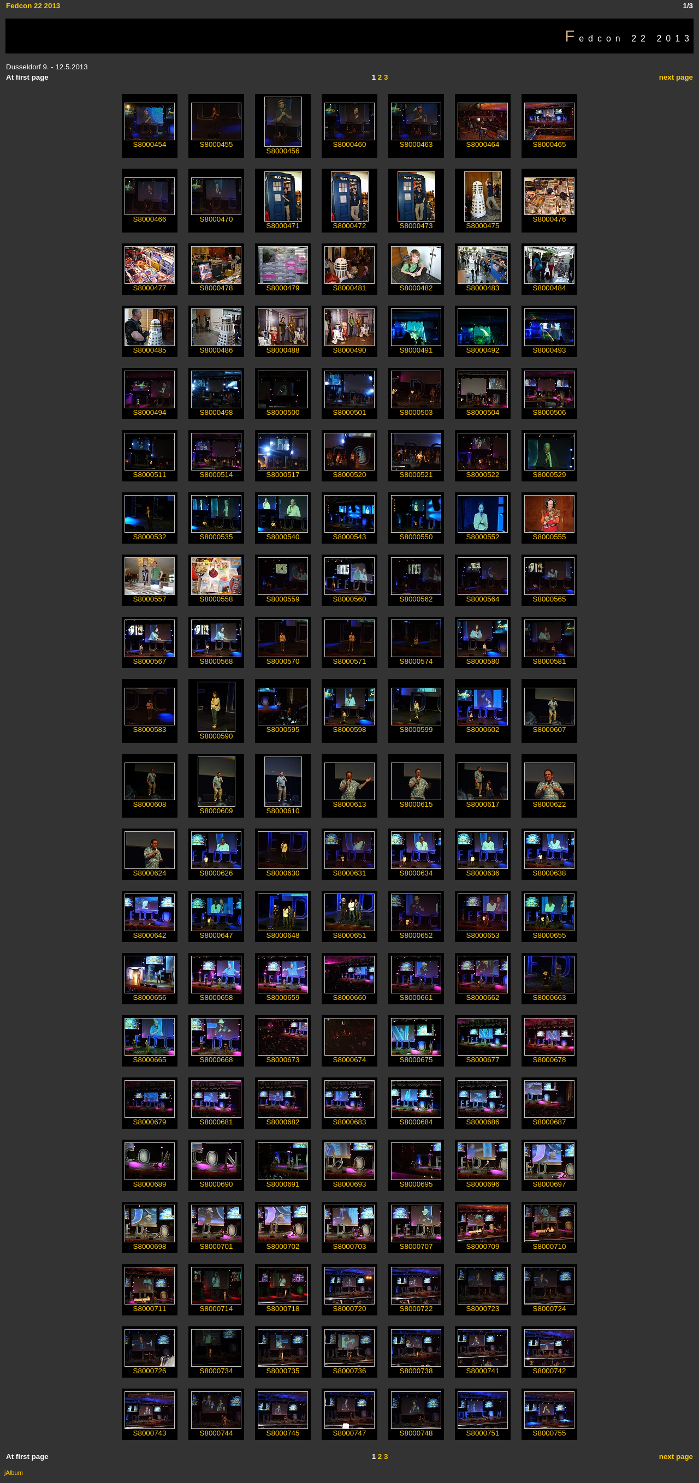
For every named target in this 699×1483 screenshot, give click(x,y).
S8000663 (549, 994)
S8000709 (483, 1243)
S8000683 (349, 1118)
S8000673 (283, 1056)
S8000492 (483, 347)
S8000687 (549, 1118)
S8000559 (283, 595)
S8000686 (483, 1118)
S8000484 (549, 284)
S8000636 (483, 869)
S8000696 (483, 1181)
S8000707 (416, 1243)
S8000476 (549, 216)
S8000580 (483, 658)
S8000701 (216, 1243)
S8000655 (549, 932)
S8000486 (216, 347)
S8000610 (283, 807)
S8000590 (216, 732)
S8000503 (416, 409)
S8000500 (283, 409)
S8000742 (549, 1367)
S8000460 (349, 141)
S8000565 (549, 595)
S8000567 (150, 658)
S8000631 (349, 869)
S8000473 (416, 222)
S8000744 (216, 1429)
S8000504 (483, 409)
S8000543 (349, 533)
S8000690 (216, 1181)
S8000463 (416, 141)
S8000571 (349, 658)
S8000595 (283, 726)
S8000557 (150, 595)
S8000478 (216, 284)
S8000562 (416, 595)
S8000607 (549, 726)
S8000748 (416, 1429)
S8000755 (549, 1429)
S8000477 (150, 284)
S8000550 (416, 533)
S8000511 (150, 471)
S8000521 (416, 471)
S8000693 (349, 1181)
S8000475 (483, 222)
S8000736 (349, 1367)
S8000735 (283, 1367)
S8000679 (150, 1118)
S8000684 (416, 1118)
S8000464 (483, 141)
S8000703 (349, 1243)
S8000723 (483, 1305)
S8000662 (483, 994)
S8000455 (216, 141)
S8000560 (349, 595)
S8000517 (283, 471)
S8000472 (350, 222)
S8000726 (150, 1367)
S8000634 (416, 869)
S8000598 (349, 726)
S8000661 (416, 994)
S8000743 (150, 1429)
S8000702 (283, 1243)
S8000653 (483, 932)
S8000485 (150, 347)
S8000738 (416, 1367)
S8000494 (150, 409)
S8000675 (416, 1056)
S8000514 (216, 471)
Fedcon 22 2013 (33, 6)
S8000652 (416, 932)
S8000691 (283, 1181)
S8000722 (416, 1305)
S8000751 (483, 1429)
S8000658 (216, 994)
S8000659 (283, 994)
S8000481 (349, 284)
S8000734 (216, 1367)
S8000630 (283, 869)
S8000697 (549, 1181)
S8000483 (483, 284)
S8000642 (150, 932)
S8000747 (349, 1429)
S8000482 (416, 284)
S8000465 (549, 141)
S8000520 (349, 471)
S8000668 (216, 1056)
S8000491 (416, 347)
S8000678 (549, 1056)
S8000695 (416, 1181)
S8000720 (349, 1305)
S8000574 (416, 658)
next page (676, 77)
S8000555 (549, 533)
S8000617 (483, 801)
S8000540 (283, 533)
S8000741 (483, 1367)
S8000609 (216, 807)
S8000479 (283, 284)
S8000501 (349, 409)
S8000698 (150, 1243)
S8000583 (150, 726)
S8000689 (150, 1181)
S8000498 (216, 409)
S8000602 (483, 726)
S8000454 (150, 141)
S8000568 (216, 658)
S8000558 (216, 595)
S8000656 (150, 994)
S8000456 (283, 147)
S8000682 (283, 1118)
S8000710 (549, 1243)
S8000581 (549, 658)
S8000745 (283, 1429)
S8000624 (150, 869)
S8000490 (349, 347)
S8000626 (216, 869)
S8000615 (416, 801)
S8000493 (549, 347)
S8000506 (549, 409)
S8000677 (483, 1056)
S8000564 (483, 595)
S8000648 (283, 932)
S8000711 (150, 1305)
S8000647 (216, 932)
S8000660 (349, 994)
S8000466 (150, 216)
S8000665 (150, 1056)
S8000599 (416, 726)
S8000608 (150, 801)
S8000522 (483, 471)
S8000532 (150, 533)
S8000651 (349, 932)
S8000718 (283, 1305)
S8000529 (549, 471)
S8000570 (283, 658)
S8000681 (216, 1118)
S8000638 (549, 869)
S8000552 (483, 533)
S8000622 (549, 801)
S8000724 (549, 1305)
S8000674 (349, 1056)
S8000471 (283, 222)
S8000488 (283, 347)
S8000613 (349, 801)
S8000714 (216, 1305)
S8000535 (216, 533)
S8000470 (216, 216)
